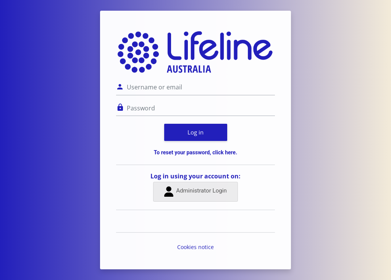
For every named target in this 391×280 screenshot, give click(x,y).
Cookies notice (195, 247)
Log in (195, 132)
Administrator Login (195, 191)
